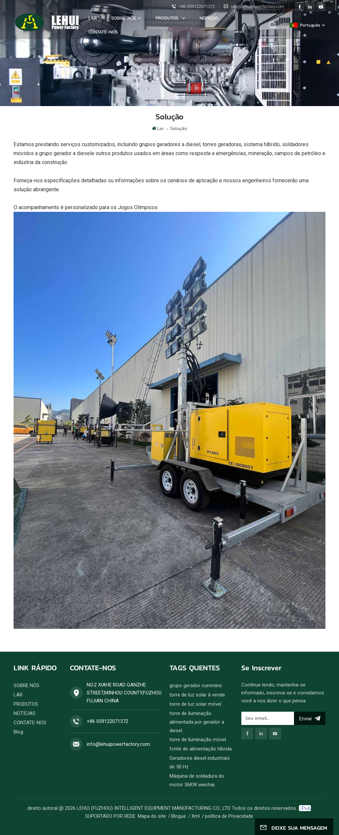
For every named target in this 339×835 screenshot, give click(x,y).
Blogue (178, 816)
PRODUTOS (26, 704)
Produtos (168, 18)
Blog (18, 732)
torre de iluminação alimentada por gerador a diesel (197, 722)
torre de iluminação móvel (198, 740)
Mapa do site (152, 816)
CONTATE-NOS (103, 32)
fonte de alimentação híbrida (201, 749)
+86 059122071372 (197, 6)
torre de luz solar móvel (195, 704)
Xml (195, 816)
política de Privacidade (229, 816)
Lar (92, 18)
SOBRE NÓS (123, 18)
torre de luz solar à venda (197, 695)
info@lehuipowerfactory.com (257, 6)
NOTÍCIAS (209, 18)
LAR (18, 695)
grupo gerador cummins (196, 685)
